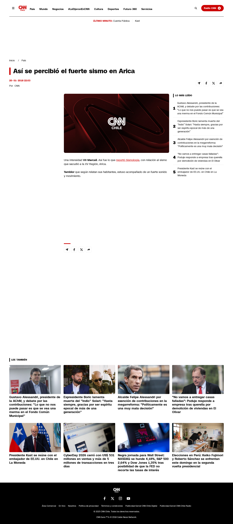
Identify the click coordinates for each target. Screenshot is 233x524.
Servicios (146, 9)
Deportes (113, 9)
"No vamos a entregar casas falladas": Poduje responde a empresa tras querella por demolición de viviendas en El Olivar (200, 157)
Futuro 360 (130, 9)
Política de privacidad (88, 506)
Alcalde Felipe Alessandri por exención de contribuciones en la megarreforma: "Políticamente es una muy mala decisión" (200, 142)
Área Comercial (49, 506)
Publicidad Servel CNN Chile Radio (175, 506)
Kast (137, 21)
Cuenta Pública (121, 21)
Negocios (58, 9)
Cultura (98, 9)
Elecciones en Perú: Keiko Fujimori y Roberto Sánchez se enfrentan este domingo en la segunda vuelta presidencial (197, 461)
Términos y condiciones (112, 506)
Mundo (43, 9)
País (32, 9)
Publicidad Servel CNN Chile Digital (141, 506)
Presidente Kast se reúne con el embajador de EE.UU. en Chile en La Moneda (197, 172)
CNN (17, 85)
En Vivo (62, 506)
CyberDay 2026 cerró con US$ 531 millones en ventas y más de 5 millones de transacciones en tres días (89, 461)
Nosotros (72, 506)
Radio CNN (212, 8)
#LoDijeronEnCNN (79, 9)
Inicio (12, 60)
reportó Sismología (127, 160)
